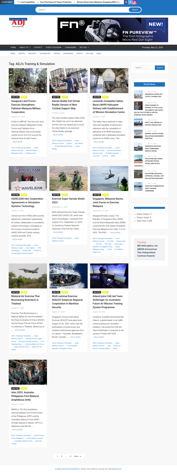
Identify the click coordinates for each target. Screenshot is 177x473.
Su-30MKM (119, 249)
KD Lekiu (108, 244)
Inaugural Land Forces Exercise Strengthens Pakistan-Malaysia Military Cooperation (26, 106)
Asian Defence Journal (35, 438)
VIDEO (98, 53)
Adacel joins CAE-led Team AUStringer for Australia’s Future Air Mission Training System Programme (108, 301)
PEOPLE (57, 53)
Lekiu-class (119, 244)
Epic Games (30, 248)
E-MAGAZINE (70, 47)
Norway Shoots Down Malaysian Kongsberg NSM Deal (98, 2)
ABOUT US (24, 47)
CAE (109, 346)
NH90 (113, 156)
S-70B (109, 249)
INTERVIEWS (68, 53)
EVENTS (79, 53)
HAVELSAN (26, 251)
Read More (18, 142)
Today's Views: (143, 217)
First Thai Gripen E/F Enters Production (55, 2)
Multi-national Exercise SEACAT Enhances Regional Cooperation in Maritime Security (67, 301)
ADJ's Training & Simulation (21, 148)
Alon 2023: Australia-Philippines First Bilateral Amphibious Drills (25, 396)
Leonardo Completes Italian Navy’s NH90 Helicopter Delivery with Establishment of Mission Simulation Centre (109, 106)
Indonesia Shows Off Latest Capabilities (153, 95)
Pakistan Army (31, 153)
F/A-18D (110, 241)
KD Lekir (99, 244)
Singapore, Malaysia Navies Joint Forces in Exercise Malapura (108, 202)
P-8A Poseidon (72, 346)
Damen (69, 143)
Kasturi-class (120, 241)
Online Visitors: (143, 214)
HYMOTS (37, 251)
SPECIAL (21, 53)
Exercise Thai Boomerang (28, 341)
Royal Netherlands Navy (63, 146)
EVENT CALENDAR (53, 47)
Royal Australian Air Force (34, 344)
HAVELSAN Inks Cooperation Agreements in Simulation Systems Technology (27, 202)
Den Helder (79, 143)
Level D (105, 156)
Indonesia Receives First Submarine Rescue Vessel (153, 148)
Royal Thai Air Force (21, 347)
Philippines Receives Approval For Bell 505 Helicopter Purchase (154, 176)
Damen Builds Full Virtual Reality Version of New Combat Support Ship (66, 104)
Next (76, 456)
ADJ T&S (83, 47)
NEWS (12, 53)
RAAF (115, 348)
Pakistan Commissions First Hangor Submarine (154, 188)
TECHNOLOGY (45, 53)
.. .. (146, 91)
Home (13, 47)
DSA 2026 (89, 53)
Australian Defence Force (23, 441)
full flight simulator (112, 153)
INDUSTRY (32, 53)
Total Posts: (142, 221)
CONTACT (38, 47)
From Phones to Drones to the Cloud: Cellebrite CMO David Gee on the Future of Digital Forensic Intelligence (148, 110)
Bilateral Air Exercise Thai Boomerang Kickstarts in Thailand (25, 299)
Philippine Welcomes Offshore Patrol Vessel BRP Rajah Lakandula (148, 162)
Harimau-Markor (32, 150)
